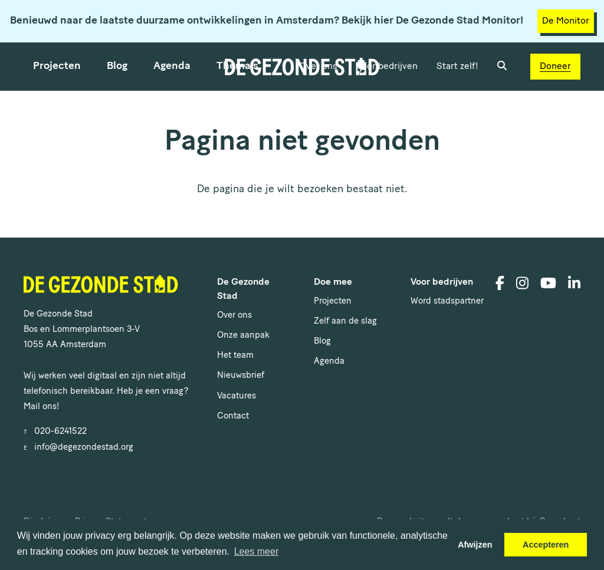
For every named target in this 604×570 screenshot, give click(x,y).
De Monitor (565, 21)
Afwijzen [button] (475, 544)
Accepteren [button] (546, 544)
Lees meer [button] (256, 551)
